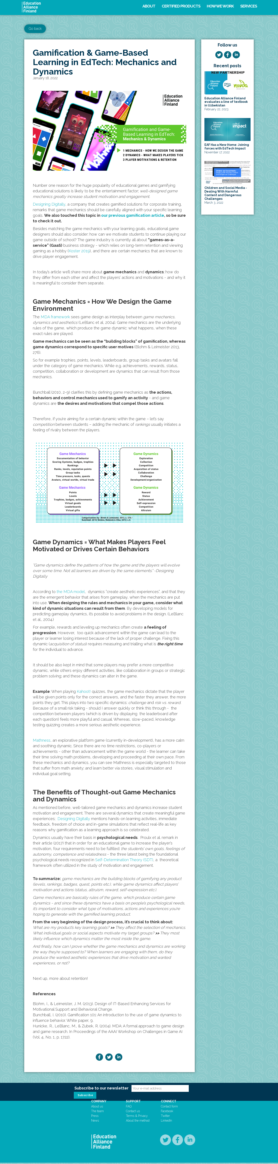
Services (248, 6)
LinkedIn (165, 1122)
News (99, 1122)
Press (99, 1117)
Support (134, 1102)
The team (101, 1112)
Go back (35, 29)
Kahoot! (84, 691)
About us (101, 1107)
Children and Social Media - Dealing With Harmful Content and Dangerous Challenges (225, 193)
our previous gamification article (132, 215)
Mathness (41, 740)
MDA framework (55, 317)
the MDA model (71, 591)
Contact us (134, 1112)
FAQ (130, 1107)
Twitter (164, 1117)
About (148, 6)
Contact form (168, 1107)
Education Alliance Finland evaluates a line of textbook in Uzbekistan (226, 102)
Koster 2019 (79, 251)
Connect (167, 1102)
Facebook (166, 1112)
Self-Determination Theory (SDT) (124, 860)
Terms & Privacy (138, 1117)
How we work (220, 6)
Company (102, 1102)
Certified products (181, 6)
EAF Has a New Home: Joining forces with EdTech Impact (226, 146)
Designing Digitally (49, 204)
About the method (139, 1122)
